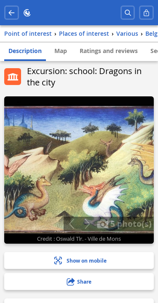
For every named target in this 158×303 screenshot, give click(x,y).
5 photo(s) (124, 223)
